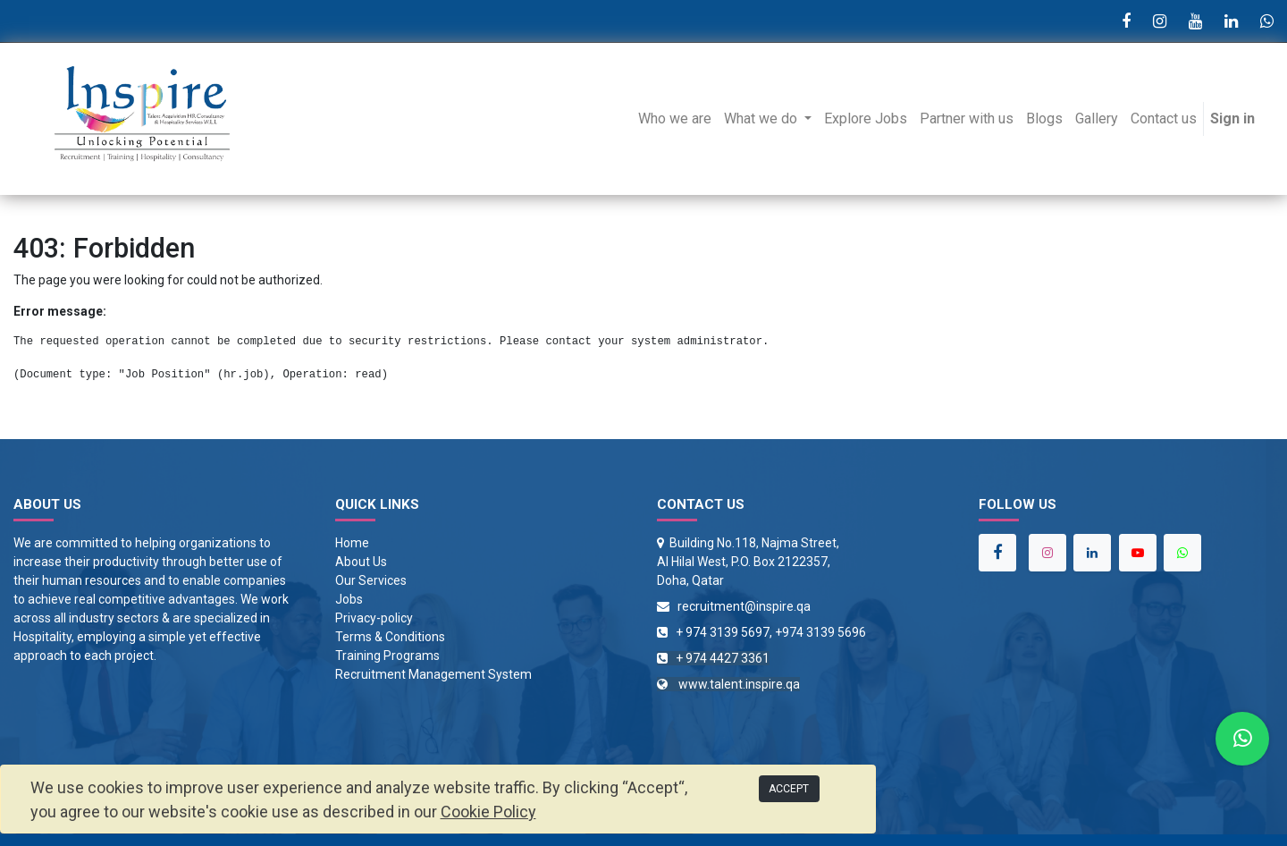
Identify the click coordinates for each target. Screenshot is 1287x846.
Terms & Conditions (390, 637)
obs (352, 599)
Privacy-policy (374, 618)
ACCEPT (789, 789)
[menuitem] (675, 119)
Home (352, 543)
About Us (361, 561)
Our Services (371, 580)
